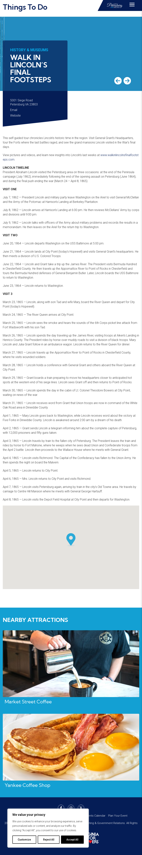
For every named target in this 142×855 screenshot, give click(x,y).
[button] (71, 539)
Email (13, 110)
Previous (118, 80)
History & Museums (29, 50)
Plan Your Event (117, 815)
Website (15, 115)
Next (127, 80)
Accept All (72, 839)
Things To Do (25, 7)
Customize (24, 839)
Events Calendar (95, 815)
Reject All (48, 839)
